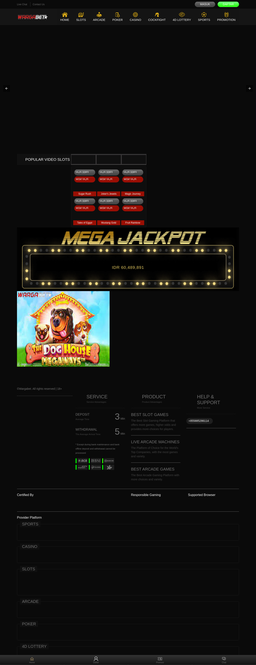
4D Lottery (181, 19)
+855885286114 (198, 420)
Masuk (205, 4)
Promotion (226, 19)
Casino (135, 19)
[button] (6, 88)
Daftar (228, 4)
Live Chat (22, 4)
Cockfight (156, 19)
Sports (204, 19)
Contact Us (39, 4)
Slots (80, 19)
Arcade (98, 19)
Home (63, 19)
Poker (117, 19)
